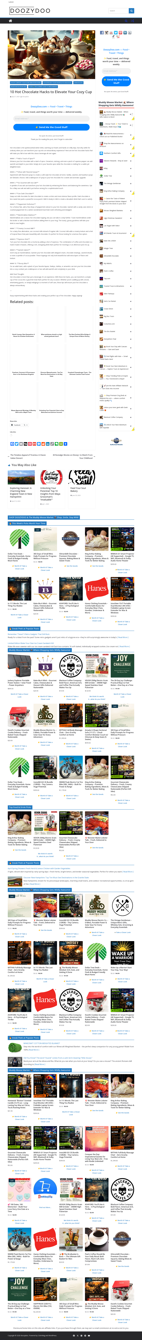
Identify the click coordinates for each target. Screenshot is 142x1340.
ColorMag (41, 1335)
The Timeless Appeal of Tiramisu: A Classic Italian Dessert (27, 456)
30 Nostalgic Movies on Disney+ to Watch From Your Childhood (74, 456)
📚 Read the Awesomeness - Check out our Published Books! (112, 135)
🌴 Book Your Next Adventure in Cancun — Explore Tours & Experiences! (114, 367)
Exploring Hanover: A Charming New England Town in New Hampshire (21, 492)
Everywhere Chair (108, 339)
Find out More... (45, 1207)
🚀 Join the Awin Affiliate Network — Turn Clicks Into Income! (114, 387)
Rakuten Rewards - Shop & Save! (113, 161)
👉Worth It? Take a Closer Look (122, 571)
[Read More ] (33, 1050)
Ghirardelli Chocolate (109, 256)
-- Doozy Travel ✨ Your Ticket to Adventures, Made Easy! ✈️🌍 (114, 125)
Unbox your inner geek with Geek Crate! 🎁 (114, 408)
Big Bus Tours (107, 316)
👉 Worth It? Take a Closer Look (19, 567)
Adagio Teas (106, 248)
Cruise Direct (106, 309)
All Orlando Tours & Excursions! (113, 233)
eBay (103, 168)
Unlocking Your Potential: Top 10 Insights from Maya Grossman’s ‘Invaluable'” (50, 494)
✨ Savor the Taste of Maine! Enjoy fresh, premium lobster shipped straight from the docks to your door (113, 201)
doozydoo (25, 97)
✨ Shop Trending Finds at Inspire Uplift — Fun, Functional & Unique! (114, 377)
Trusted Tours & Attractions (112, 286)
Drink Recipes (78, 82)
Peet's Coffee (106, 271)
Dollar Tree (106, 176)
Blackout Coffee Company (111, 417)
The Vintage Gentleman (110, 183)
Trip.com (105, 278)
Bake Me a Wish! (108, 241)
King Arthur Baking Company (112, 191)
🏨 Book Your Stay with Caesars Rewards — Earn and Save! (113, 347)
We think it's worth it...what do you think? (96, 697)
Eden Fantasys (107, 293)
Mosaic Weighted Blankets (111, 210)
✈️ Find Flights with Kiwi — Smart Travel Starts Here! (114, 357)
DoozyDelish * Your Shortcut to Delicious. (57, 82)
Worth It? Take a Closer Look (19, 616)
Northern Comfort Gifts (110, 153)
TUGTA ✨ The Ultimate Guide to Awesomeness (43, 86)
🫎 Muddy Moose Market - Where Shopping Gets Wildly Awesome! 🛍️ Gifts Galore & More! (114, 114)
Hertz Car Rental (108, 301)
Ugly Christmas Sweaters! (111, 218)
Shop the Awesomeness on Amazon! (112, 144)
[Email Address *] (51, 119)
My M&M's (106, 263)
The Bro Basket (107, 331)
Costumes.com (107, 324)
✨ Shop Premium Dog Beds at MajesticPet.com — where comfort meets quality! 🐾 (113, 398)
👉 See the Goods (71, 566)
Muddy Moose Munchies (18, 86)
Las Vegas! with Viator (110, 225)
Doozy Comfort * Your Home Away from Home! (26, 82)
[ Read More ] (122, 637)
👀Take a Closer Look (122, 932)
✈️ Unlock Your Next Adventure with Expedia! (113, 426)
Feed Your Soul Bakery (78, 489)
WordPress (52, 1335)
